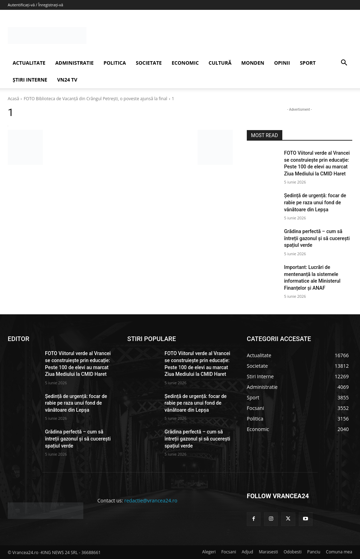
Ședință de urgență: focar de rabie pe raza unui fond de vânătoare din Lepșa (315, 202)
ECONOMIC (185, 62)
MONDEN (252, 62)
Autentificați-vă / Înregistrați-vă (35, 4)
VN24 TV (67, 79)
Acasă (13, 99)
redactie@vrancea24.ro (151, 500)
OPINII (282, 62)
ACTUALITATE (29, 62)
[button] (343, 63)
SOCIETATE (149, 62)
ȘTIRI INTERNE (30, 79)
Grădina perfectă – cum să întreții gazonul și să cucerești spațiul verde (317, 238)
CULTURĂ (219, 62)
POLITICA (114, 62)
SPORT (308, 62)
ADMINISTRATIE (74, 62)
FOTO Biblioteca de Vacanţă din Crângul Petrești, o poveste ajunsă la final (95, 99)
